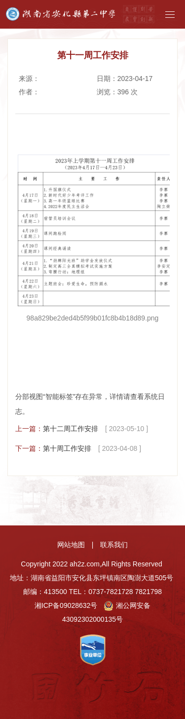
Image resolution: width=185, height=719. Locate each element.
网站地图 (71, 545)
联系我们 (114, 545)
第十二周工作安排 (70, 429)
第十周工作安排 (67, 448)
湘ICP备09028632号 (66, 605)
